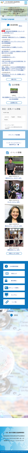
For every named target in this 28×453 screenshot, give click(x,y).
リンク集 (14, 302)
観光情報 (14, 280)
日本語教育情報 (14, 266)
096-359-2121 (11, 440)
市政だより (14, 273)
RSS (20, 26)
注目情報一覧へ (14, 102)
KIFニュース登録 (14, 288)
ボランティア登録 (14, 135)
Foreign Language (8, 19)
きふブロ (14, 295)
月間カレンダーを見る (14, 253)
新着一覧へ (14, 79)
